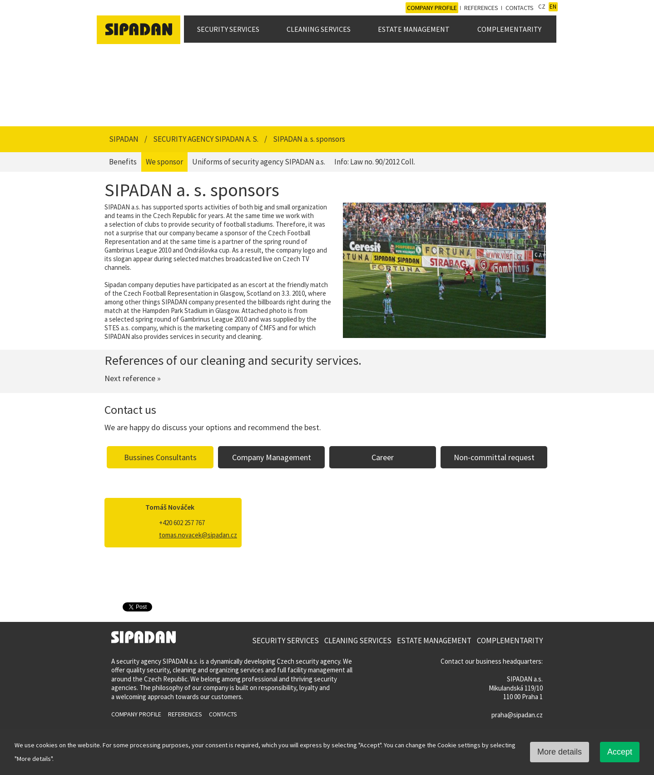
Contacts (519, 8)
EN (553, 6)
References (481, 8)
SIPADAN (124, 139)
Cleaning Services (319, 29)
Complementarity (509, 29)
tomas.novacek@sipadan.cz (198, 535)
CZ (541, 6)
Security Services (228, 29)
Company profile (432, 8)
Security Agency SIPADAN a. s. (206, 139)
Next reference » (132, 378)
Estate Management (414, 29)
